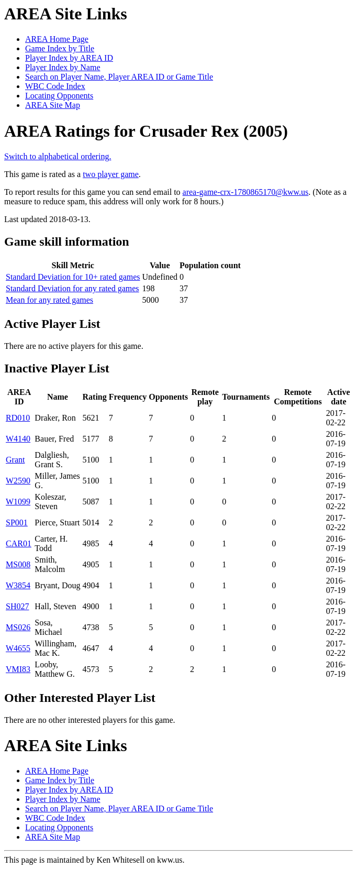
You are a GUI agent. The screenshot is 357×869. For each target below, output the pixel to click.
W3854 (18, 585)
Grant (15, 459)
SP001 (17, 522)
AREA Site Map (52, 105)
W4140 (18, 438)
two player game (111, 174)
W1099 (18, 501)
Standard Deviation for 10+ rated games (73, 276)
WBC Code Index (55, 86)
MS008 (18, 564)
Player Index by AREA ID (69, 57)
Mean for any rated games (49, 299)
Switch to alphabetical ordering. (57, 156)
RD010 (18, 417)
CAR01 (18, 543)
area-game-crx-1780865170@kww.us (246, 192)
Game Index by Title (59, 48)
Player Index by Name (63, 67)
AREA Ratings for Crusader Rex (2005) (146, 131)
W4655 (18, 648)
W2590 (18, 480)
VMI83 (18, 669)
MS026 (18, 627)
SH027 (17, 606)
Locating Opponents (59, 95)
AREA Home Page (56, 39)
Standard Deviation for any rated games (72, 288)
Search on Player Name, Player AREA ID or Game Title (119, 76)
